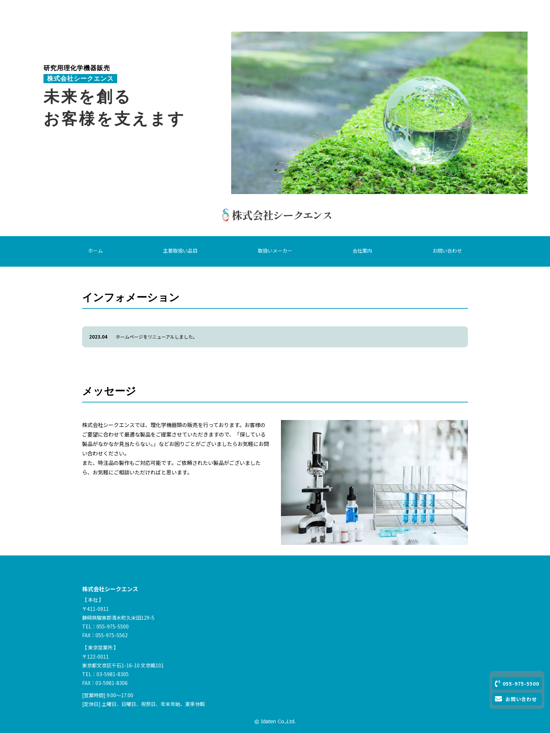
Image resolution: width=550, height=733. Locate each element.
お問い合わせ (447, 250)
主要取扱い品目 (180, 250)
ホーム (95, 250)
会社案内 (362, 250)
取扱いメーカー (275, 250)
